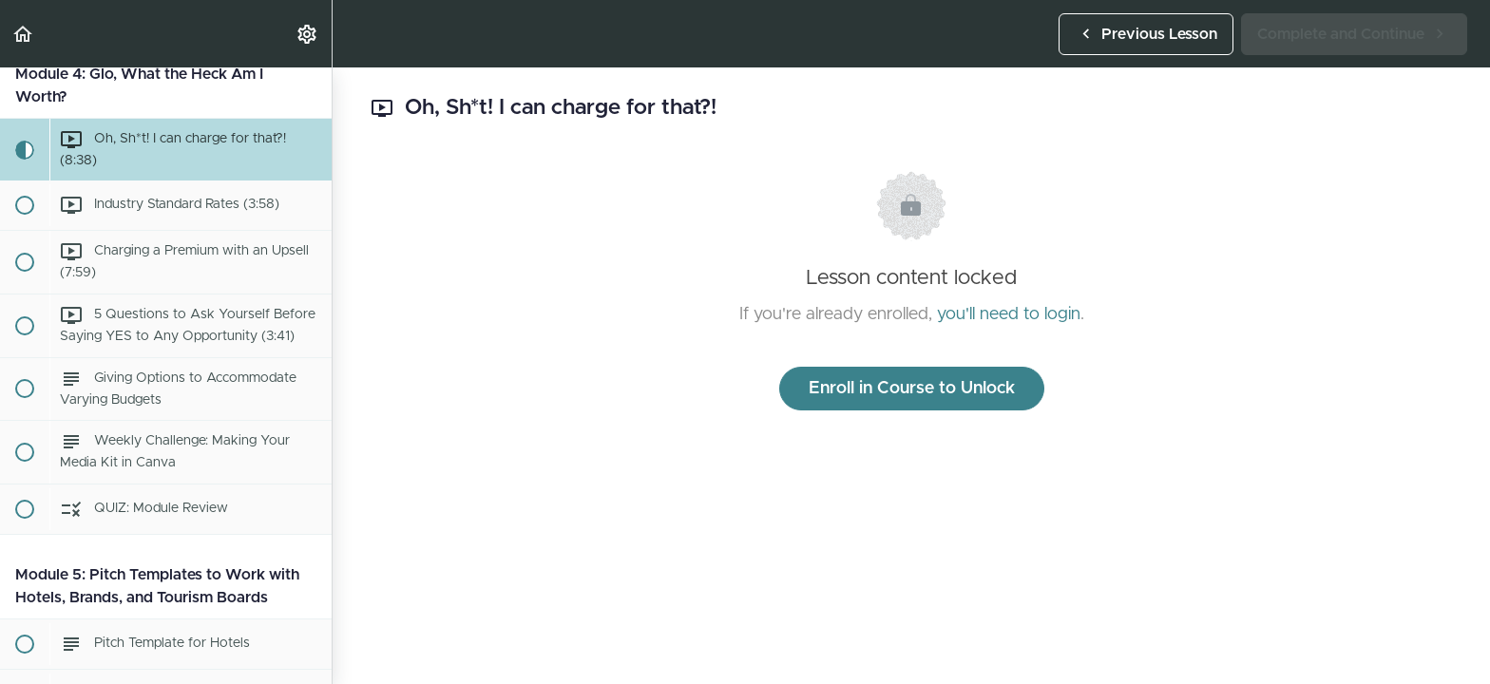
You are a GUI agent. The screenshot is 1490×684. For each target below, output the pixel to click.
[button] (24, 33)
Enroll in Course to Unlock (912, 388)
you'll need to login (1008, 314)
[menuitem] (308, 33)
